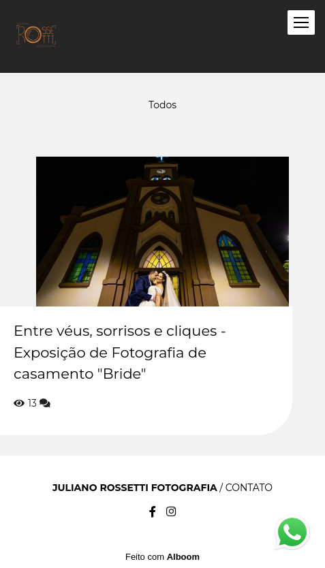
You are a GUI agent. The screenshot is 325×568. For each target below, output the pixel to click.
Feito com (162, 557)
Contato (249, 487)
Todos (162, 105)
